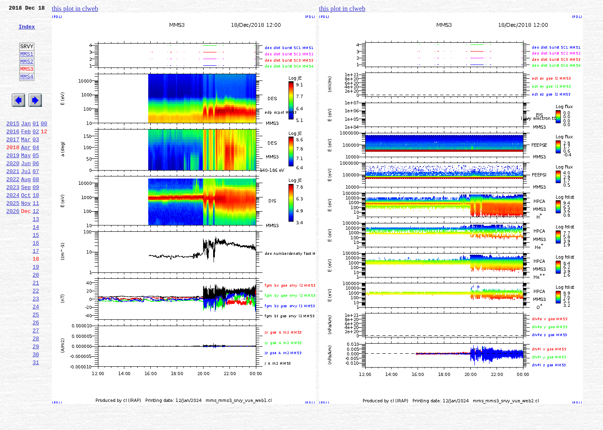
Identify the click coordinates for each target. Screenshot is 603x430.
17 (36, 291)
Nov (26, 235)
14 (36, 263)
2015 (12, 143)
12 (36, 245)
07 (36, 198)
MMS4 (26, 90)
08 (36, 208)
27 (36, 383)
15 (36, 272)
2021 (12, 198)
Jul (26, 198)
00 (44, 143)
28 (36, 392)
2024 (12, 226)
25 (36, 364)
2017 (12, 162)
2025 (12, 235)
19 (36, 309)
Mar (26, 162)
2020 (12, 189)
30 (36, 410)
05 (36, 180)
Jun (26, 189)
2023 (12, 217)
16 (36, 281)
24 (36, 355)
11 (36, 235)
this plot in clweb (75, 8)
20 (36, 318)
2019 (12, 180)
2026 (12, 245)
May (26, 180)
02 (36, 152)
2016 (12, 152)
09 (36, 217)
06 (36, 189)
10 (36, 226)
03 (36, 162)
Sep (26, 217)
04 (36, 171)
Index (26, 31)
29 (36, 401)
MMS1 (26, 63)
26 (36, 374)
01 (36, 143)
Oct (26, 226)
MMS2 (26, 72)
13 (36, 254)
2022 (12, 208)
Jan (26, 143)
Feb (26, 152)
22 (36, 337)
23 (36, 346)
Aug (26, 208)
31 (36, 420)
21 (36, 328)
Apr (26, 171)
